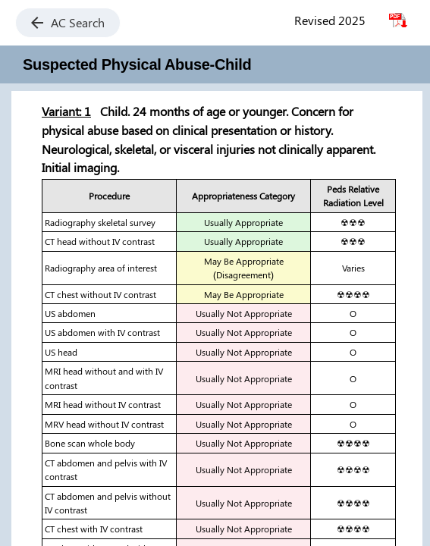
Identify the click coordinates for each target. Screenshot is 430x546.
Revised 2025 (330, 20)
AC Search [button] (68, 22)
